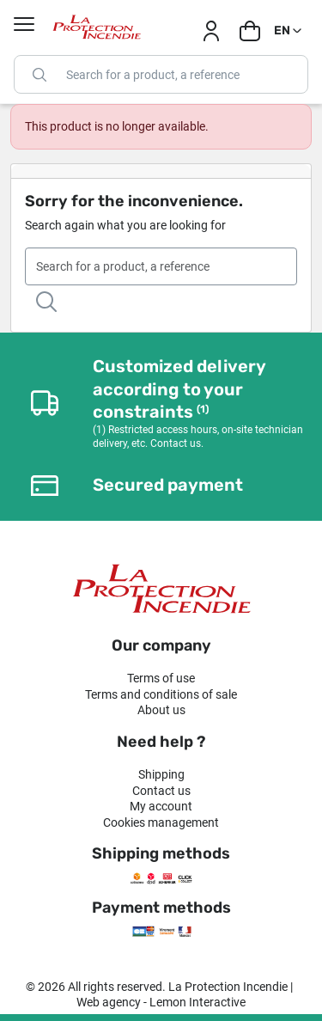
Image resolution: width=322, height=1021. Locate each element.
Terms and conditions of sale (161, 694)
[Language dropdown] (289, 31)
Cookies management (161, 822)
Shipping (161, 774)
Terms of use (161, 678)
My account (161, 806)
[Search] (161, 74)
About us (161, 710)
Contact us (161, 791)
